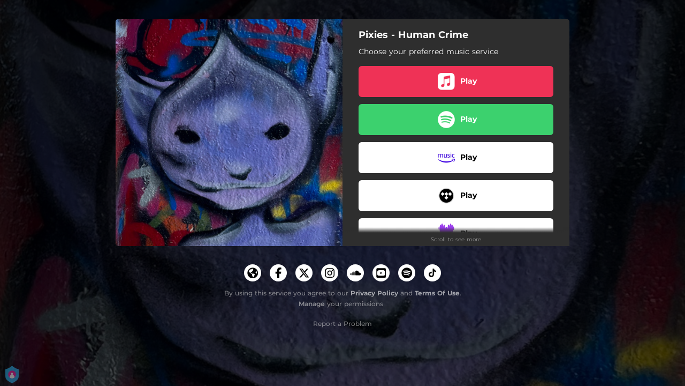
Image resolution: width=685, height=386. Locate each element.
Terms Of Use (437, 293)
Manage (312, 304)
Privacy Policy (374, 293)
